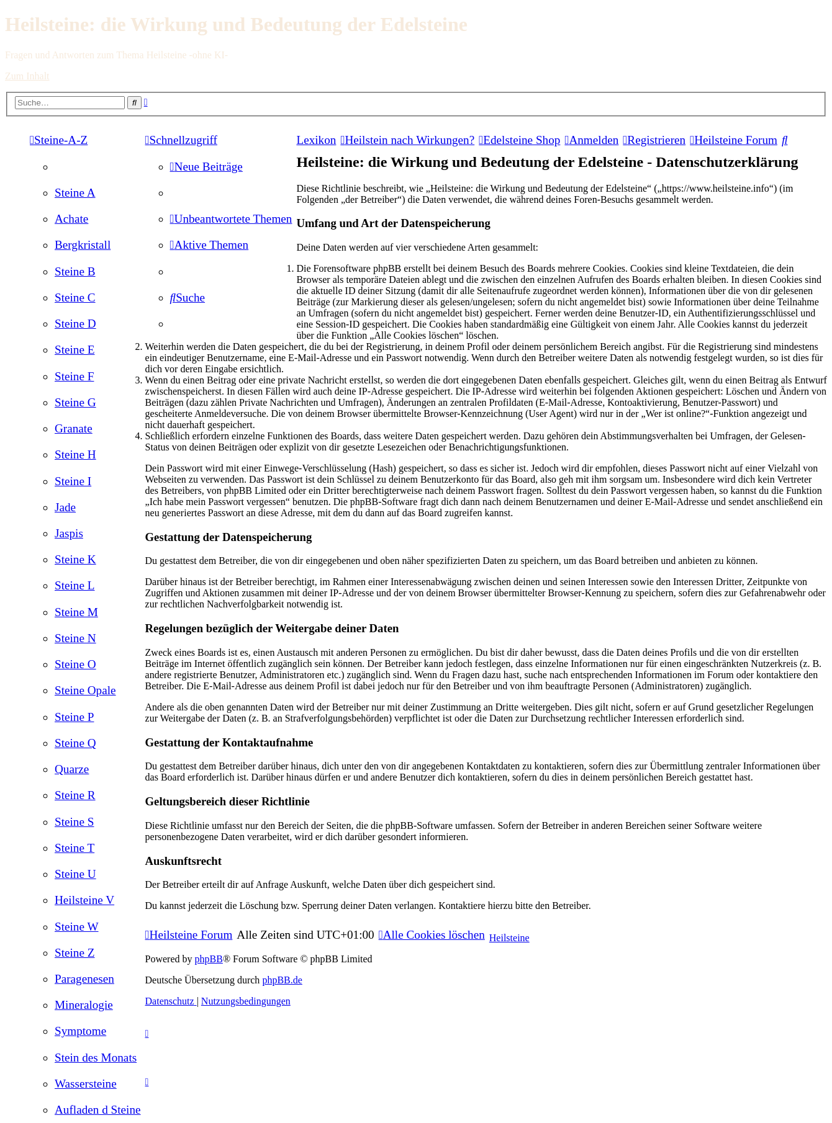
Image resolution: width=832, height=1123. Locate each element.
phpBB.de (282, 980)
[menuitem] (75, 192)
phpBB (209, 959)
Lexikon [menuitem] (316, 139)
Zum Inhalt (27, 76)
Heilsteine (509, 938)
